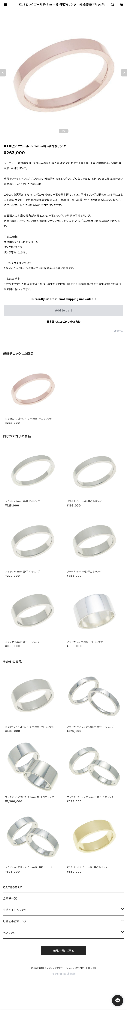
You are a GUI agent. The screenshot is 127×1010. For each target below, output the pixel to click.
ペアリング (9, 932)
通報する (118, 331)
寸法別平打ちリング (14, 909)
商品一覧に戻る (63, 951)
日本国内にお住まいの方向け (63, 321)
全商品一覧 (10, 898)
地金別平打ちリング (14, 921)
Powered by (64, 973)
